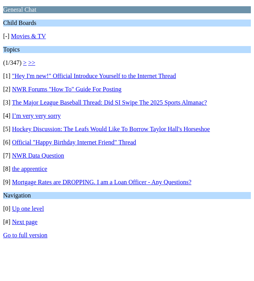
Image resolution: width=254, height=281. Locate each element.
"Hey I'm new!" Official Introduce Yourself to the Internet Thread (94, 76)
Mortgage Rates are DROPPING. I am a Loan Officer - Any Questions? (101, 182)
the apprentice (29, 168)
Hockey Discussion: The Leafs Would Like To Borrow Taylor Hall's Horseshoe (111, 129)
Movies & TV (28, 36)
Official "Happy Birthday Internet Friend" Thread (74, 142)
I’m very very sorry (36, 115)
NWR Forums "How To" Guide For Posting (67, 89)
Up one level (28, 208)
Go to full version (25, 235)
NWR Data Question (38, 155)
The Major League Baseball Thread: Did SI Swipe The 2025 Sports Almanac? (109, 102)
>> (31, 62)
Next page (25, 222)
